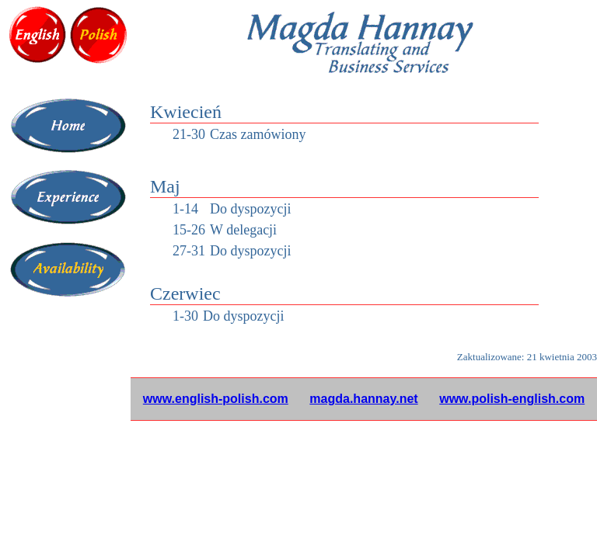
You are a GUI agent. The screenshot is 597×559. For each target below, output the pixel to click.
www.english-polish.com (215, 398)
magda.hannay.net (363, 398)
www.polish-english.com (512, 398)
